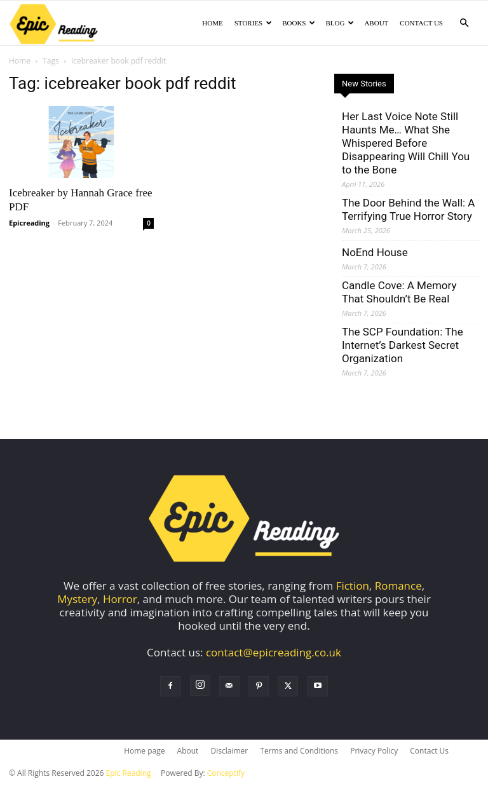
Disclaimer (229, 752)
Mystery (77, 600)
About (376, 23)
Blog (339, 23)
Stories (253, 23)
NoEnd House (375, 253)
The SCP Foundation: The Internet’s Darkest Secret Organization (402, 346)
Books (298, 23)
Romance (398, 586)
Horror (120, 600)
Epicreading (29, 224)
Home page (144, 752)
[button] (464, 22)
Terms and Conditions (299, 752)
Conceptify (226, 774)
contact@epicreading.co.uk (273, 653)
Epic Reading (128, 774)
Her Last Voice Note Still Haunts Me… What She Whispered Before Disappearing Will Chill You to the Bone (406, 144)
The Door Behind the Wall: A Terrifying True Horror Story (408, 211)
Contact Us (421, 23)
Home (212, 23)
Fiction (352, 586)
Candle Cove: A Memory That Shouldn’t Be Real (399, 293)
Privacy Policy (374, 752)
